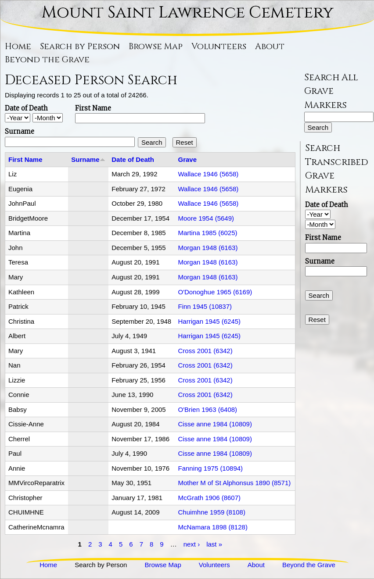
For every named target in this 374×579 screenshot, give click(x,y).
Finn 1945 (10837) (205, 306)
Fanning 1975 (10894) (210, 468)
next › (191, 543)
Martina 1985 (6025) (207, 232)
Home (18, 46)
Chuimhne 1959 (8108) (211, 512)
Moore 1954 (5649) (206, 218)
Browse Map (156, 46)
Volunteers (218, 46)
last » (214, 543)
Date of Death (26, 108)
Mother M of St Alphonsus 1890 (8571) (234, 482)
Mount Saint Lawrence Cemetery (187, 12)
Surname (19, 131)
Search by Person (80, 46)
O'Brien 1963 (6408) (207, 409)
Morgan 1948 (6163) (207, 247)
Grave (187, 159)
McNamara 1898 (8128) (212, 527)
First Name (93, 108)
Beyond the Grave (47, 59)
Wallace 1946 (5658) (208, 174)
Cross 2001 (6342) (205, 350)
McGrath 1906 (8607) (209, 497)
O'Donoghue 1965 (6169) (215, 292)
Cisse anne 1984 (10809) (215, 424)
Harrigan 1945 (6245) (209, 321)
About (269, 46)
